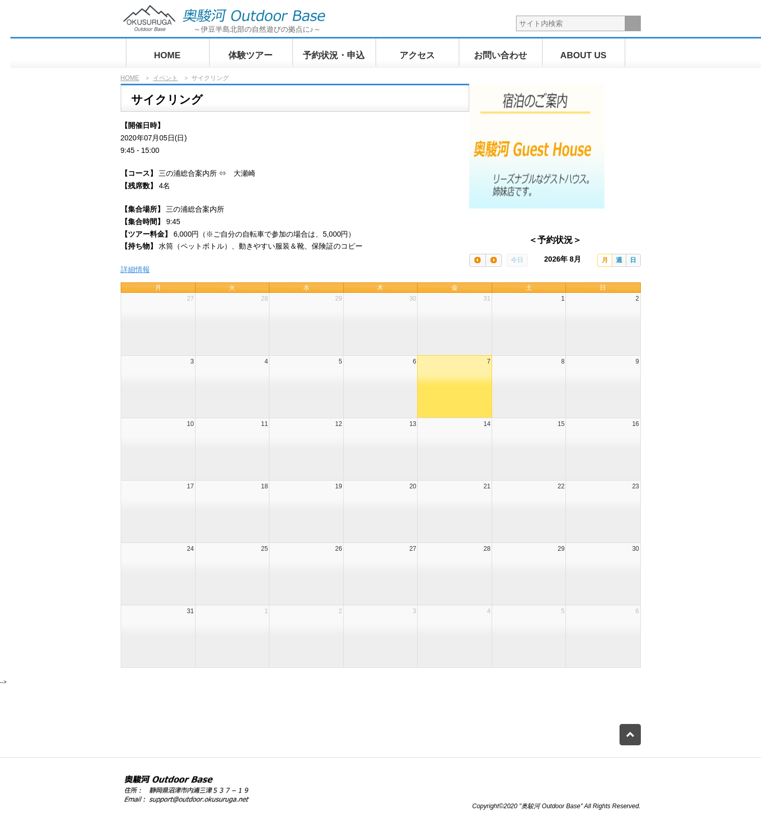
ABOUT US (583, 55)
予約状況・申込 (334, 55)
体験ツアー (250, 55)
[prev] (477, 260)
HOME (167, 55)
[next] (493, 260)
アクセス (417, 55)
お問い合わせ (500, 55)
